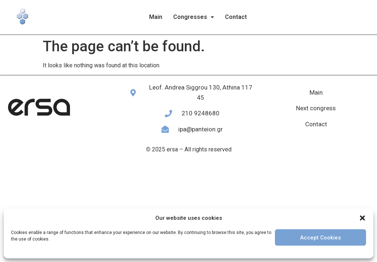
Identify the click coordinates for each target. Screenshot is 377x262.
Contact (236, 16)
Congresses (193, 16)
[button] (362, 218)
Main (155, 16)
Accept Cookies (320, 237)
